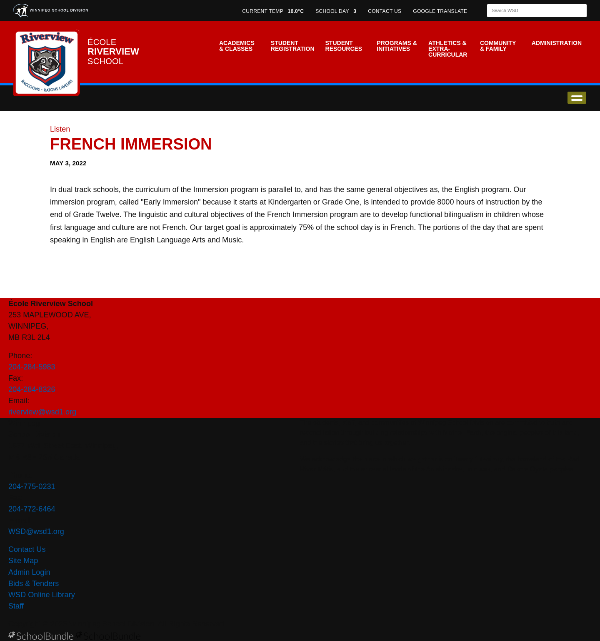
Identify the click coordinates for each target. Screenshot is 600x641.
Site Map (23, 560)
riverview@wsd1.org (42, 412)
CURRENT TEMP (273, 11)
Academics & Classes (237, 46)
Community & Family (498, 46)
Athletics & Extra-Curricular (447, 49)
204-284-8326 (31, 389)
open (577, 98)
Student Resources (343, 46)
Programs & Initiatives (397, 46)
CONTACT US (384, 11)
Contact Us (26, 549)
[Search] (529, 10)
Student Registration (293, 46)
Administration (557, 43)
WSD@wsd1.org (36, 531)
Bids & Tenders (33, 583)
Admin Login (29, 572)
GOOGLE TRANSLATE (441, 11)
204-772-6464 (31, 509)
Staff (16, 606)
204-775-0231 (31, 486)
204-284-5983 (31, 367)
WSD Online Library (41, 595)
